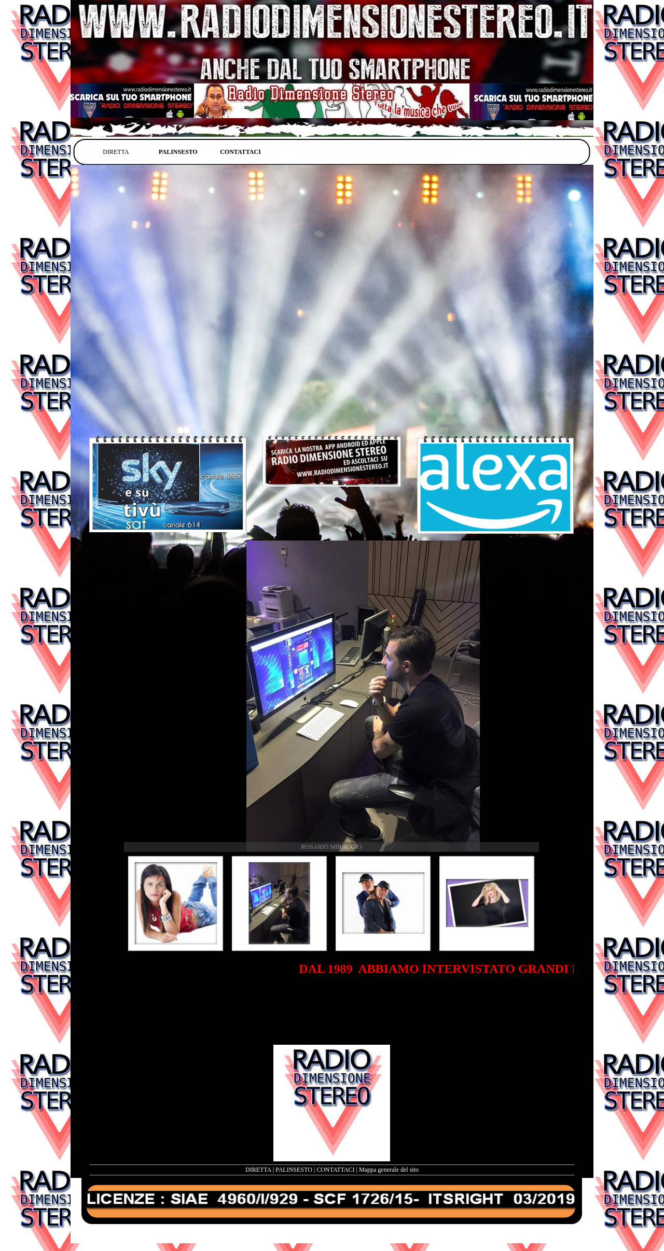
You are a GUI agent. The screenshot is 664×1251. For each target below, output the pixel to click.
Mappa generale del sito (389, 1169)
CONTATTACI (335, 1169)
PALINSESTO (293, 1169)
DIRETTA (258, 1169)
